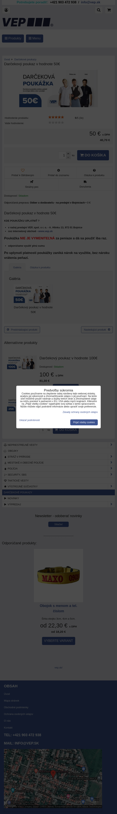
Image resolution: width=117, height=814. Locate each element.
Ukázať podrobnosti (29, 420)
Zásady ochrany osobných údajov (80, 412)
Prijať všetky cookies (84, 422)
